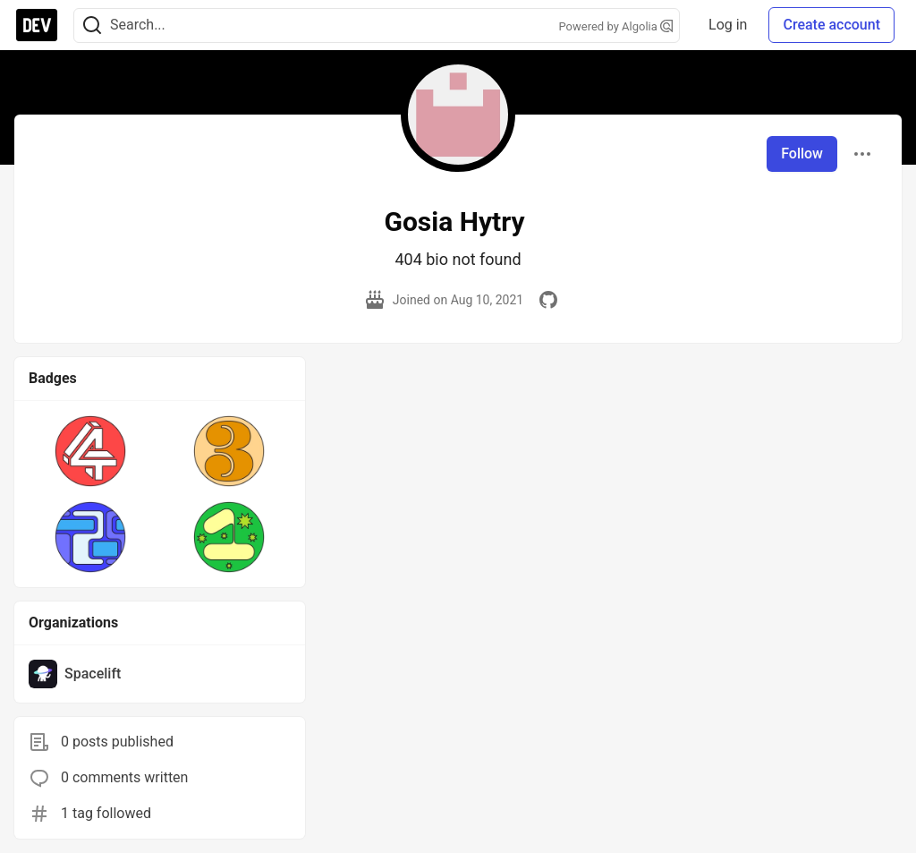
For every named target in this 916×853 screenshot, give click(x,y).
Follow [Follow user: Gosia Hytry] (802, 153)
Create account (831, 24)
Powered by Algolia (616, 26)
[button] (91, 451)
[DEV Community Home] (36, 25)
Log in (727, 24)
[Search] (92, 25)
